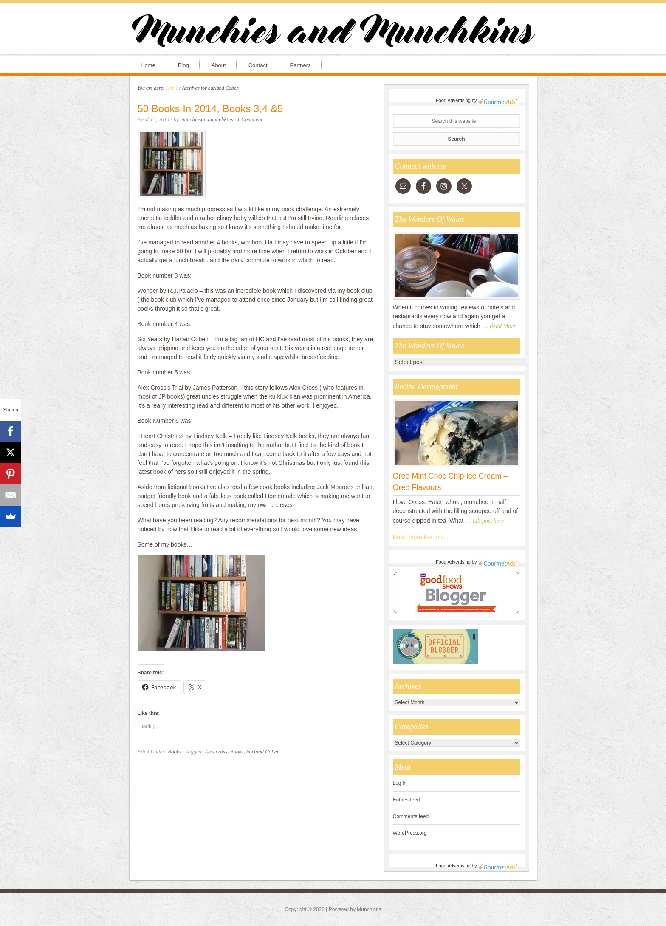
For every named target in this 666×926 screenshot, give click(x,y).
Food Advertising (453, 100)
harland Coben (262, 751)
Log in (400, 783)
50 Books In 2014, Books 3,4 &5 (210, 108)
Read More (503, 326)
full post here (488, 521)
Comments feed (411, 816)
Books (174, 751)
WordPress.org (410, 833)
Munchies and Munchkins (333, 32)
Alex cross (216, 751)
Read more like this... (421, 537)
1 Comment (249, 119)
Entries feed (406, 800)
